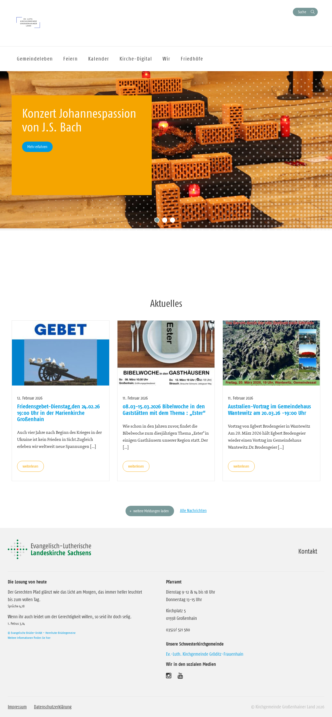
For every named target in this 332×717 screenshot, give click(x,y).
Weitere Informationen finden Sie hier (29, 638)
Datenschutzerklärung (53, 707)
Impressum (17, 707)
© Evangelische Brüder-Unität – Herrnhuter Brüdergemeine (41, 633)
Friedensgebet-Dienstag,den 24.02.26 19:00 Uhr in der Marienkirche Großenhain (58, 412)
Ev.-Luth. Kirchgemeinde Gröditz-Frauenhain (204, 654)
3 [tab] (174, 221)
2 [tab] (166, 221)
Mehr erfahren (37, 146)
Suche (302, 11)
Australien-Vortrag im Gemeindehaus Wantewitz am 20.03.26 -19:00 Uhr (269, 409)
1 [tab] (158, 221)
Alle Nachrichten (193, 510)
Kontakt (307, 551)
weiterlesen (30, 466)
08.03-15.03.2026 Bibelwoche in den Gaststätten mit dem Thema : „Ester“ (164, 409)
